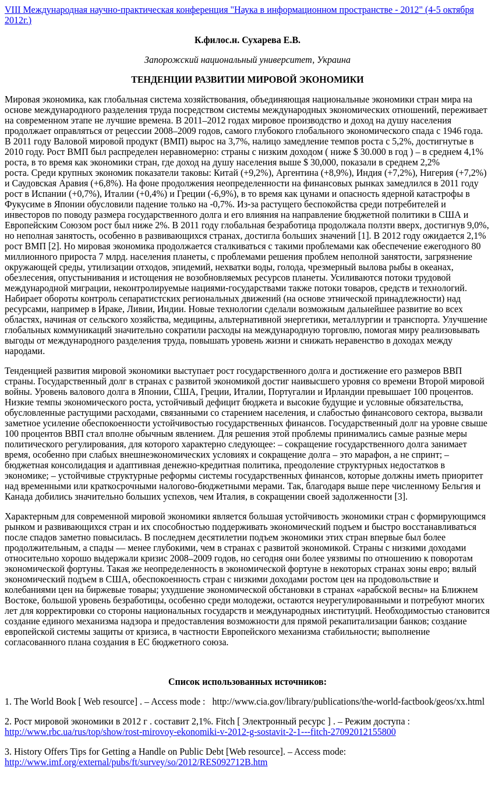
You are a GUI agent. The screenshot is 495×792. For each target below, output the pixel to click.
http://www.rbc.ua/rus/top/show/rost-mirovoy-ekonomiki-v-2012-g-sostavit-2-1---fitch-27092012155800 (200, 732)
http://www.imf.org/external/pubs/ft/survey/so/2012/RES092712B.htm (136, 762)
